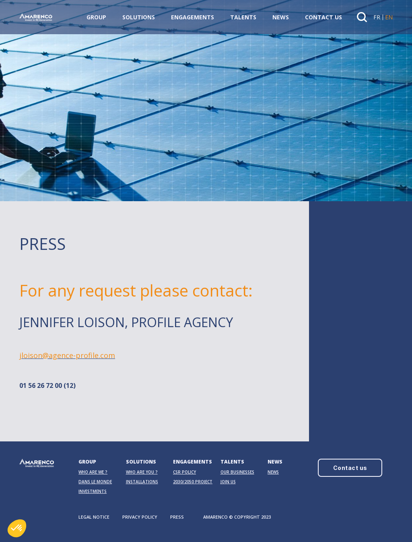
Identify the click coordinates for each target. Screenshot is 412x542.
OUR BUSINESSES (237, 472)
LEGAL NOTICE (93, 517)
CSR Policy (184, 472)
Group (96, 17)
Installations (142, 481)
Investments (92, 491)
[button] (17, 528)
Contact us (323, 17)
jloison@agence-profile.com (67, 358)
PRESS (177, 517)
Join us (228, 481)
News (280, 17)
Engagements (192, 17)
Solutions (138, 17)
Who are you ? (142, 472)
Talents (243, 17)
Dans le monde (95, 481)
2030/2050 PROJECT (192, 481)
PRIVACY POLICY (139, 517)
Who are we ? (92, 472)
